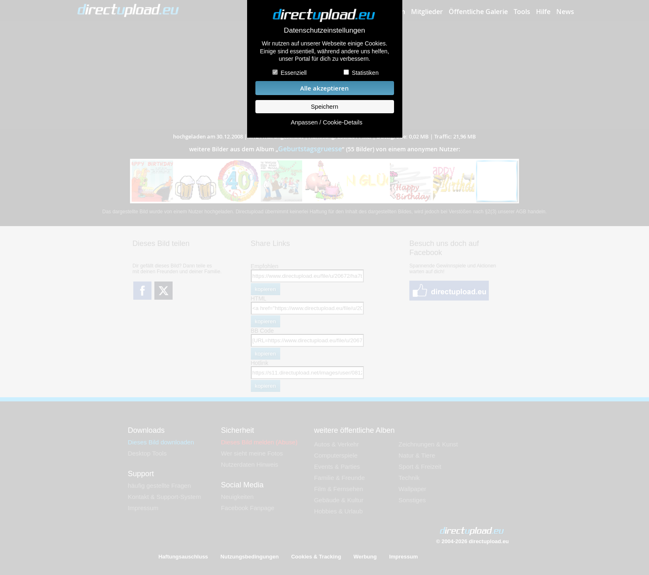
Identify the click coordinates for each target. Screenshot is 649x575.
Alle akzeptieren (324, 88)
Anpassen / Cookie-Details (326, 122)
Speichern (324, 106)
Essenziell (294, 72)
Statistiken (365, 72)
